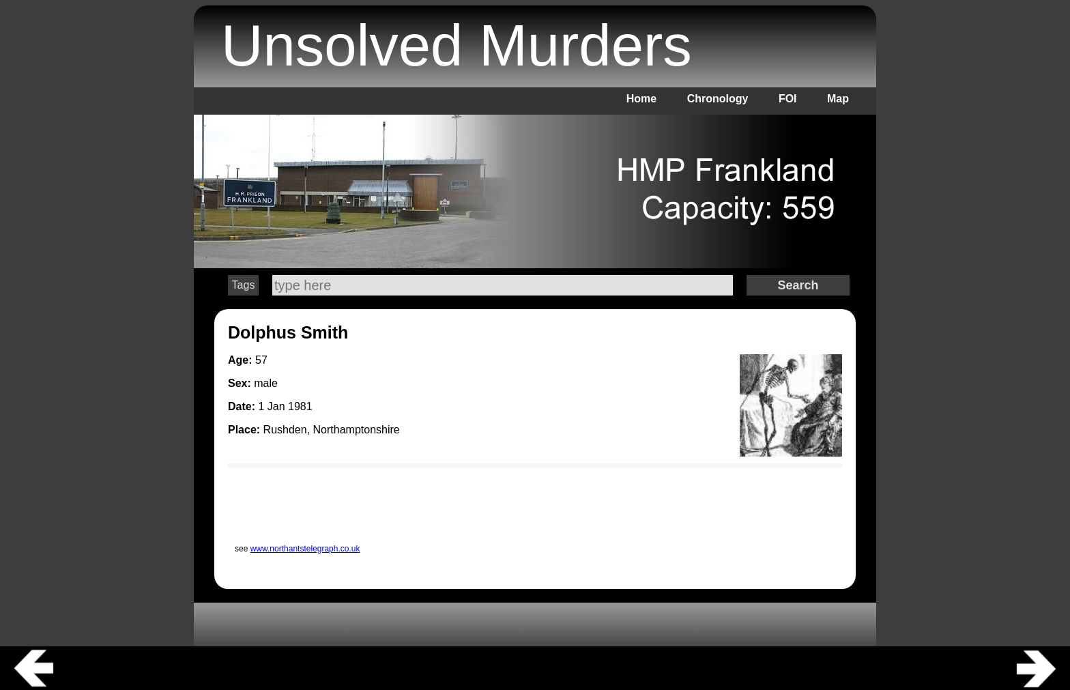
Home (641, 98)
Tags (243, 285)
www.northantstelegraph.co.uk (305, 549)
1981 (300, 406)
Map (838, 98)
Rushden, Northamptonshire (331, 429)
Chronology (718, 98)
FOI (788, 98)
